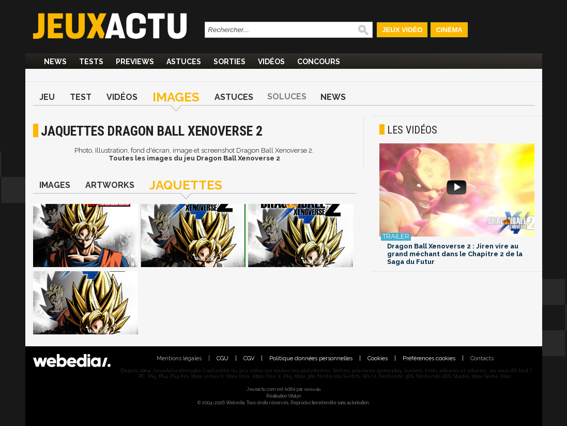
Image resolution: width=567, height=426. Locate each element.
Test (80, 97)
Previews (135, 61)
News (55, 61)
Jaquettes (185, 185)
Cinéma (449, 30)
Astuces (183, 61)
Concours (318, 61)
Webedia (312, 389)
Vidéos (271, 61)
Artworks (109, 185)
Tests (91, 61)
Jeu (47, 97)
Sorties (229, 61)
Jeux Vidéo (402, 30)
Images (176, 97)
